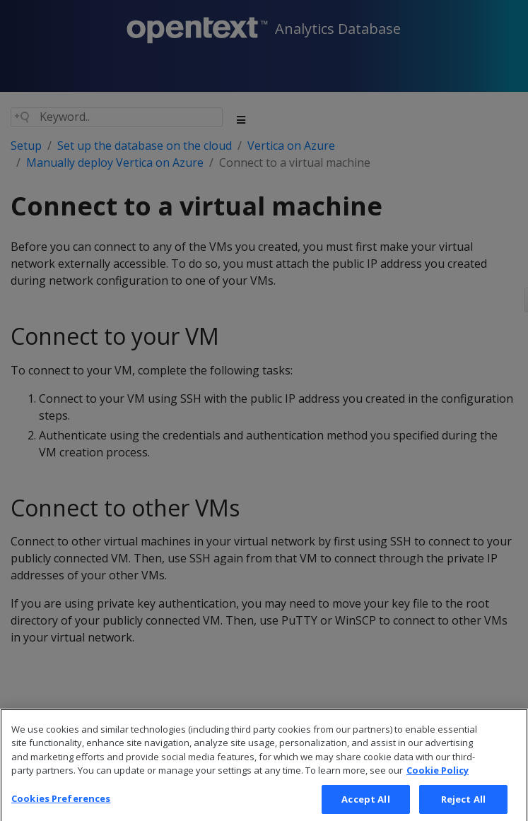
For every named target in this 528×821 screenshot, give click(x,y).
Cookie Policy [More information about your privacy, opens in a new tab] (437, 782)
